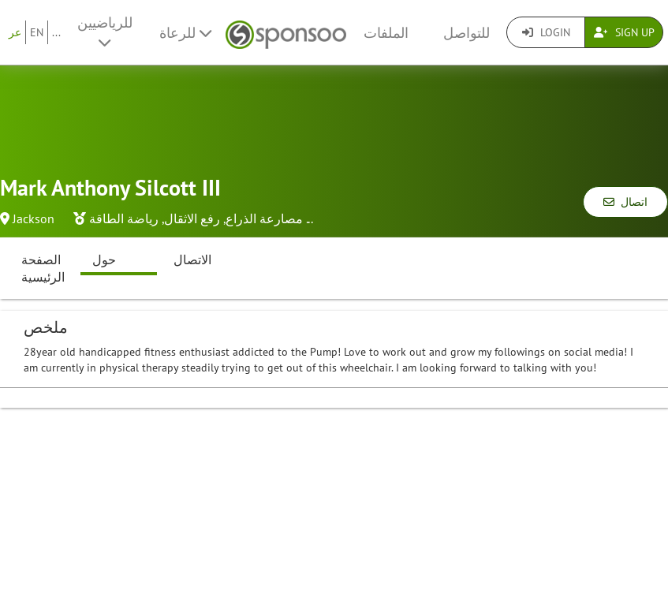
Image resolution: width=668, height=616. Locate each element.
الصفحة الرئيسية (43, 269)
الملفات (386, 33)
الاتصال (192, 259)
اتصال (625, 202)
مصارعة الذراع (264, 218)
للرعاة (185, 33)
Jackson (33, 218)
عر (15, 32)
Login (546, 32)
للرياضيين (104, 31)
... (56, 32)
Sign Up (624, 32)
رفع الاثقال (192, 218)
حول (104, 259)
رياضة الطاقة (124, 218)
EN (36, 32)
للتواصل (466, 33)
